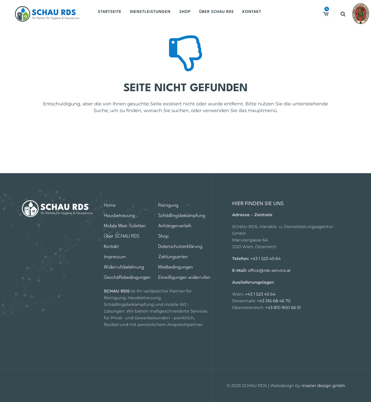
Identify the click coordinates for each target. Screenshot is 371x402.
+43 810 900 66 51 (283, 307)
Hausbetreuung (119, 215)
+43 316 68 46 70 (274, 300)
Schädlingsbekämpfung (181, 215)
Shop (182, 14)
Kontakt (244, 14)
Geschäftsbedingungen (127, 277)
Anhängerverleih (174, 226)
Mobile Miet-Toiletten (125, 226)
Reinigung (168, 205)
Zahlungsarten (173, 257)
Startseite (111, 14)
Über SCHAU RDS (211, 14)
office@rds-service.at (269, 270)
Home (110, 205)
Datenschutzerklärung (180, 246)
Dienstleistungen (150, 14)
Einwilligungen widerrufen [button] (184, 277)
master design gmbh (323, 385)
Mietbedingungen (175, 267)
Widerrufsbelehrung (124, 267)
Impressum (115, 257)
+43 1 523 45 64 (265, 258)
